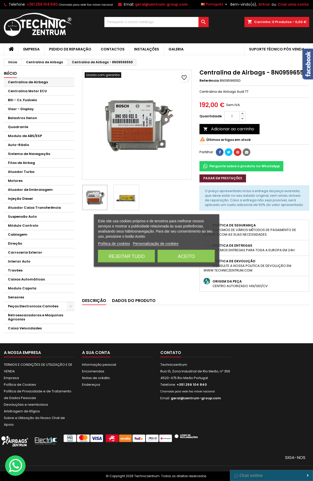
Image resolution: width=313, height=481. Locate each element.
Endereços (91, 384)
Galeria (176, 49)
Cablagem (17, 234)
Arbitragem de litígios (22, 411)
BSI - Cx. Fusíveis (22, 100)
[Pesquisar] (156, 22)
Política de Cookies (20, 384)
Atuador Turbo (21, 171)
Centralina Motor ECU (27, 91)
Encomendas (93, 371)
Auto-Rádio (18, 144)
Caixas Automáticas (26, 279)
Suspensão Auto (22, 216)
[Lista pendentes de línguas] (214, 4)
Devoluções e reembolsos (26, 404)
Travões (15, 270)
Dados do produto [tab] (133, 301)
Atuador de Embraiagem (30, 189)
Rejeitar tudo (127, 256)
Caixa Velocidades (25, 328)
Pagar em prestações (222, 178)
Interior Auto (19, 261)
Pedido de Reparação (70, 49)
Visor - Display (21, 109)
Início (10, 73)
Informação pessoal (99, 364)
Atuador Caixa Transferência (34, 207)
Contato (170, 352)
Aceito (186, 256)
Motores (15, 180)
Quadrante (18, 126)
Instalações (146, 49)
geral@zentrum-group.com (161, 4)
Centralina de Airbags (28, 82)
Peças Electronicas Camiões (33, 306)
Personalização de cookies (155, 243)
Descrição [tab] (94, 301)
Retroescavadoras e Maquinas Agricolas (35, 317)
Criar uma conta (293, 4)
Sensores (16, 297)
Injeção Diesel (20, 198)
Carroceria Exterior (25, 252)
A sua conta (96, 352)
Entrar (264, 4)
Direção (15, 243)
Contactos (113, 49)
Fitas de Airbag (21, 162)
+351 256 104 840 (42, 4)
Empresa (31, 49)
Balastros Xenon (22, 118)
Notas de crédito (96, 377)
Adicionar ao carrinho (228, 129)
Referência (209, 80)
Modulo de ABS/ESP (25, 135)
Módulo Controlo (23, 225)
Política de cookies (114, 243)
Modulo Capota (22, 288)
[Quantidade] (232, 116)
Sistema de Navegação (29, 153)
